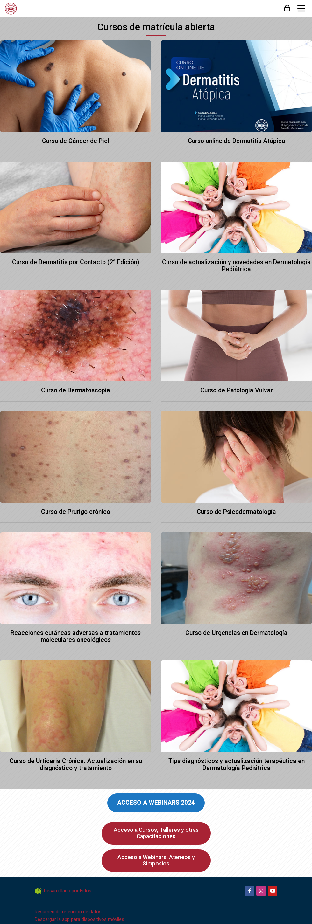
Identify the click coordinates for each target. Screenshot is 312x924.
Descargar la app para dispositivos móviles (79, 919)
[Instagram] (261, 891)
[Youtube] (272, 891)
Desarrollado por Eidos (67, 890)
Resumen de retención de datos (68, 911)
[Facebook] (249, 891)
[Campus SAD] (11, 9)
